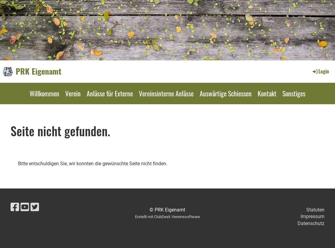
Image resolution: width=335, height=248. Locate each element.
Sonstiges (293, 93)
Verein (73, 93)
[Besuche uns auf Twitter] (35, 207)
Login (320, 71)
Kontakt (267, 93)
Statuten (315, 210)
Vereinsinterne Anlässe (166, 93)
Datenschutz (311, 223)
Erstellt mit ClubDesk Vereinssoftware (167, 216)
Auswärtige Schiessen (226, 93)
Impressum (312, 216)
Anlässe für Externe (110, 93)
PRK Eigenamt (38, 71)
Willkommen (44, 93)
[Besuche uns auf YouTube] (25, 207)
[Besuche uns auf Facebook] (15, 207)
